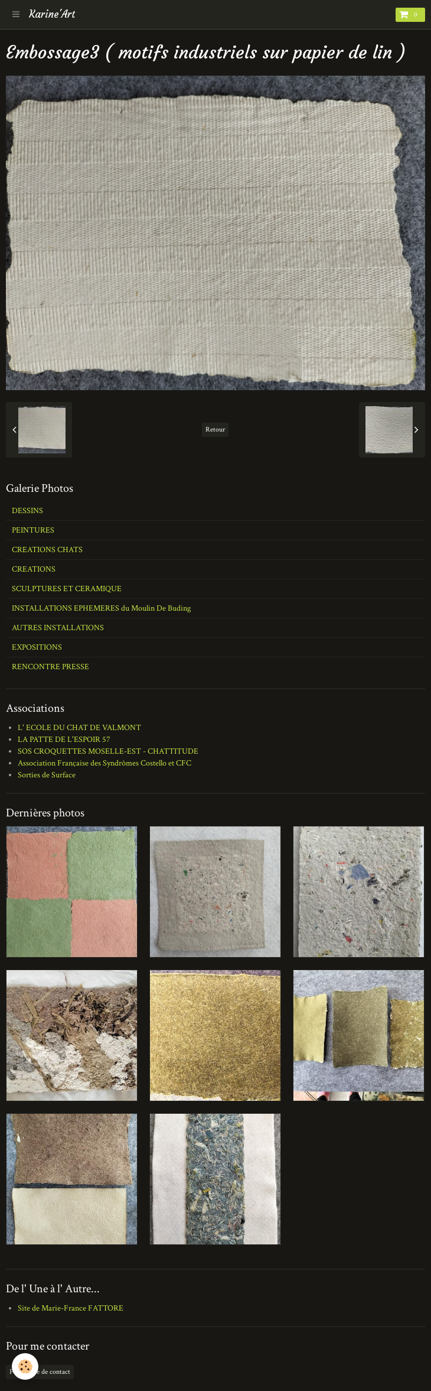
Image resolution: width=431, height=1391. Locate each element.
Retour (215, 429)
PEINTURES (33, 530)
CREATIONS (33, 569)
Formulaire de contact (39, 1371)
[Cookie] (25, 1366)
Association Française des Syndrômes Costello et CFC (104, 763)
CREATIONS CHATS (47, 549)
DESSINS (27, 510)
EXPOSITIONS (37, 647)
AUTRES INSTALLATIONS (58, 627)
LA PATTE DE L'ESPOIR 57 (64, 739)
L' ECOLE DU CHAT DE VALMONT (79, 727)
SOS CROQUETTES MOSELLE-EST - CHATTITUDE (108, 751)
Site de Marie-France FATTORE (70, 1308)
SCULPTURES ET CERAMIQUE (67, 588)
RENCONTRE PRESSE (50, 667)
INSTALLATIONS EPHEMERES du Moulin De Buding (101, 608)
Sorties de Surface (47, 775)
